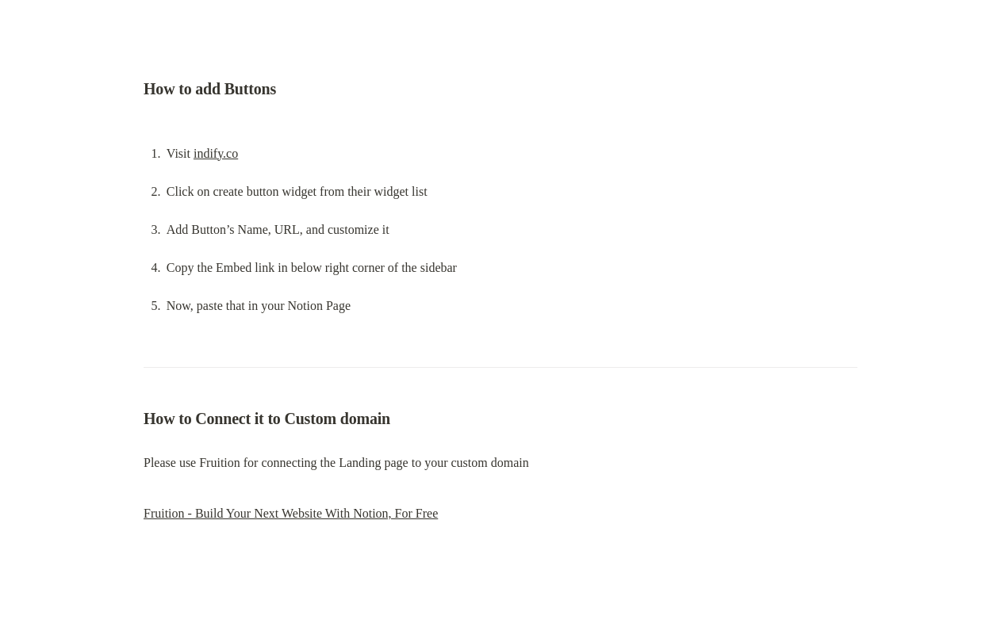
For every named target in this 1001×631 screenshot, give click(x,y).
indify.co (216, 153)
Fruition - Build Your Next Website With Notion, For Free (291, 513)
